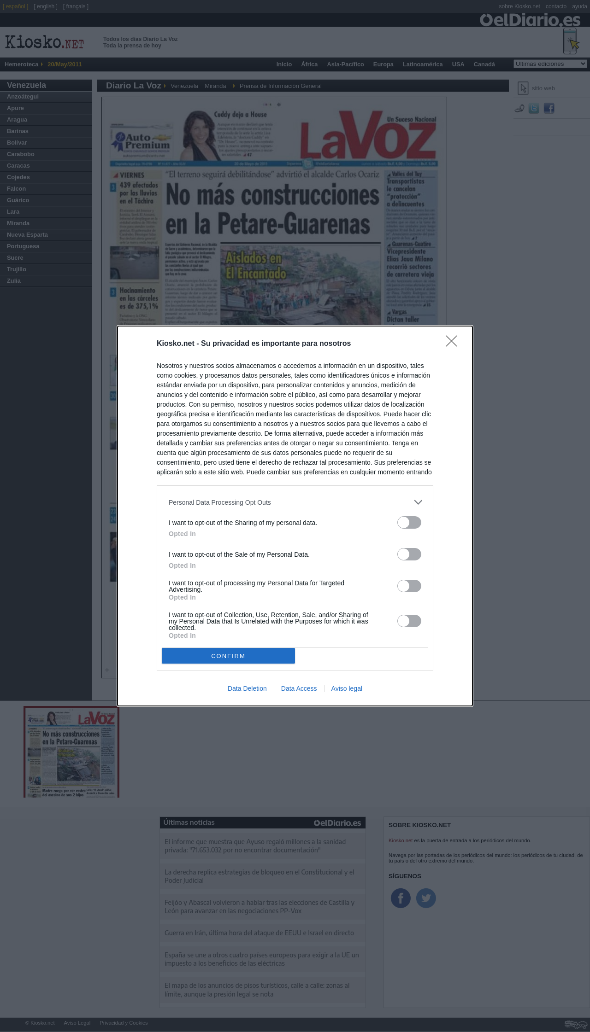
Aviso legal (346, 688)
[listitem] (295, 502)
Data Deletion (247, 688)
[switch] (409, 522)
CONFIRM (228, 656)
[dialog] (295, 516)
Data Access (299, 688)
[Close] (454, 344)
